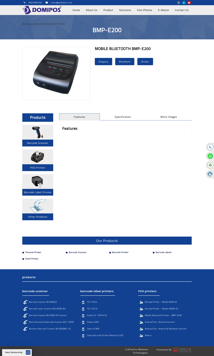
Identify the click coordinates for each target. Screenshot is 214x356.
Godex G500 (89, 322)
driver (145, 62)
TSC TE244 (88, 302)
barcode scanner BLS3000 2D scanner (44, 315)
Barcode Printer (120, 252)
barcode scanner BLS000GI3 (39, 302)
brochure (124, 62)
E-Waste (163, 10)
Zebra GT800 (89, 328)
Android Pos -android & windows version (162, 328)
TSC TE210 (88, 308)
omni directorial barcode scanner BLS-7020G (48, 322)
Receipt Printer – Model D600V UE (158, 308)
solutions (125, 10)
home (76, 10)
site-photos (144, 10)
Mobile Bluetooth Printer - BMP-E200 (160, 315)
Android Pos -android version (156, 322)
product (108, 10)
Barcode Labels (164, 252)
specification (123, 117)
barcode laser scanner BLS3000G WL (44, 308)
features (79, 117)
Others (145, 335)
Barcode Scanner (77, 252)
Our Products (107, 240)
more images (168, 117)
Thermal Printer (33, 252)
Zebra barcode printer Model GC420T (102, 335)
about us (91, 10)
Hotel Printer (31, 258)
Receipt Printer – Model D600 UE (157, 302)
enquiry (103, 62)
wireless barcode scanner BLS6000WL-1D (46, 328)
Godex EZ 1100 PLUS (93, 315)
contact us (182, 10)
